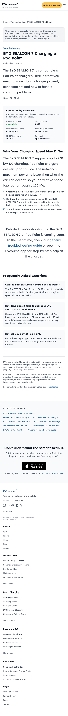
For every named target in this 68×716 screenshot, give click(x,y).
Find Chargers (9, 573)
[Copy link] (18, 98)
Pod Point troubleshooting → (16, 417)
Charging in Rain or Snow (14, 614)
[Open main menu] (64, 5)
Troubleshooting (18, 22)
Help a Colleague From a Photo (17, 671)
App (5, 532)
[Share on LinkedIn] (15, 98)
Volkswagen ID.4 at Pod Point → (48, 426)
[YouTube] (12, 505)
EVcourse (10, 491)
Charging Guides (10, 597)
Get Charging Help (51, 5)
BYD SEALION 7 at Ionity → (45, 417)
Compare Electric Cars (13, 634)
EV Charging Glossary (13, 610)
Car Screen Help (10, 569)
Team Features (9, 675)
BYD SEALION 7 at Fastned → (16, 421)
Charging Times (10, 601)
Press (5, 700)
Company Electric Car (13, 667)
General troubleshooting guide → (43, 430)
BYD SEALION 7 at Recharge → (48, 421)
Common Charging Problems (16, 565)
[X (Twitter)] (21, 505)
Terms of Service (10, 692)
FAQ (5, 544)
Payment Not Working (13, 577)
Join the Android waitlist (52, 473)
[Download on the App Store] (34, 466)
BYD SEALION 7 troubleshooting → (19, 413)
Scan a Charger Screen (13, 561)
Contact (6, 548)
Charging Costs (10, 606)
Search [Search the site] (7, 511)
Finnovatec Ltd (16, 501)
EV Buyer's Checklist (12, 642)
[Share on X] (11, 98)
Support (6, 704)
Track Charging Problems (14, 679)
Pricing (6, 536)
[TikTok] (8, 505)
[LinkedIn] (17, 505)
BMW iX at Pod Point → (13, 430)
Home (5, 22)
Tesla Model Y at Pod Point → (16, 426)
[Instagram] (4, 505)
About (5, 540)
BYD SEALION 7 (34, 22)
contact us (53, 387)
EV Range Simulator (12, 647)
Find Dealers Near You (13, 638)
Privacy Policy (9, 696)
